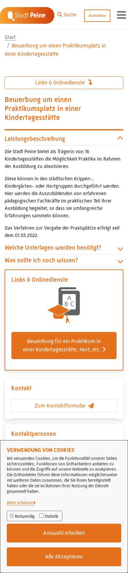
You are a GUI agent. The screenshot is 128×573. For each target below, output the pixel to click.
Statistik (51, 516)
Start (10, 37)
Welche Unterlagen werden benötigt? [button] (64, 248)
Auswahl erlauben (64, 533)
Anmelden (97, 15)
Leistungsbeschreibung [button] (64, 139)
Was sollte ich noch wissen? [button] (64, 260)
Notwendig (25, 516)
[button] (67, 13)
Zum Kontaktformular (64, 406)
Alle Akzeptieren (64, 557)
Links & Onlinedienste (64, 83)
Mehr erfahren (20, 502)
